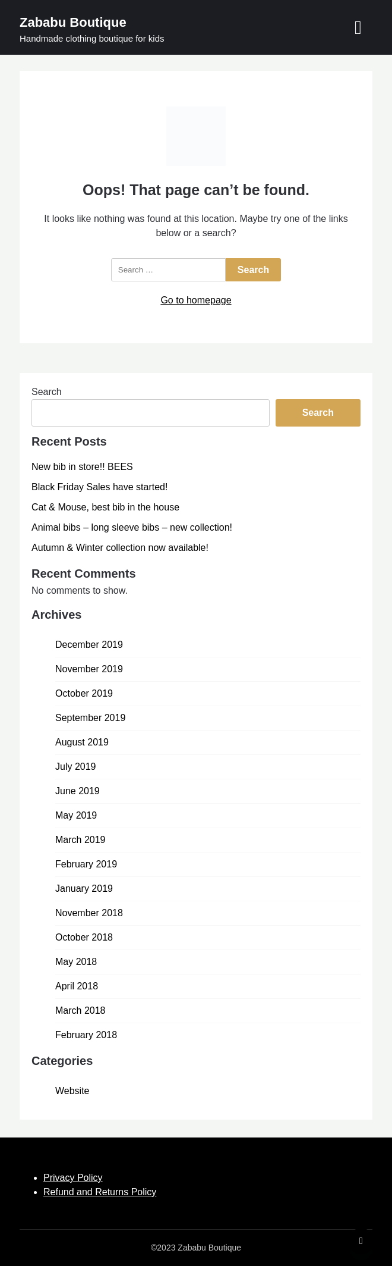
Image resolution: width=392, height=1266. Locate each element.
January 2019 (84, 888)
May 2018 (76, 962)
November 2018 (89, 913)
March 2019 (80, 840)
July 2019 (75, 767)
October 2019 (84, 693)
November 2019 (89, 669)
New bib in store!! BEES (82, 467)
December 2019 (89, 645)
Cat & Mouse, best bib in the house (105, 507)
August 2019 (82, 742)
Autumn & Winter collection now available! (119, 548)
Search (46, 392)
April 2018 (76, 986)
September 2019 (90, 718)
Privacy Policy (73, 1178)
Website (72, 1091)
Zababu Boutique (73, 22)
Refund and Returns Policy (99, 1192)
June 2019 (77, 791)
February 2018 (86, 1035)
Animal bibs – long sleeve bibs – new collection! (131, 527)
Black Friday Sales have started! (99, 487)
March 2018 (80, 1010)
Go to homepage (195, 300)
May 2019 (76, 815)
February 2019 (86, 864)
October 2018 (84, 937)
